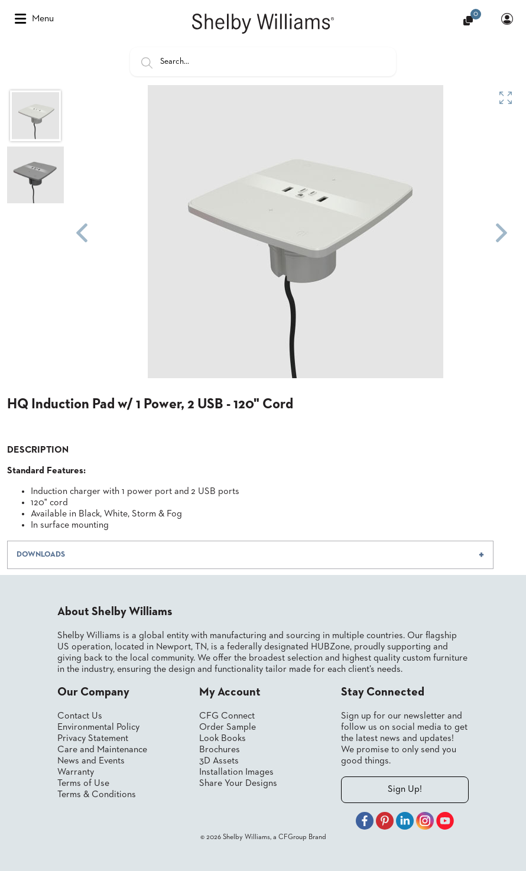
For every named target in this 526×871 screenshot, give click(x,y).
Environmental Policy (98, 727)
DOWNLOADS (41, 554)
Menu (34, 18)
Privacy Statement (92, 738)
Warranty (75, 772)
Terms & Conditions (96, 795)
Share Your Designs (238, 783)
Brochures (219, 750)
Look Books (222, 738)
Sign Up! (405, 789)
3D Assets (219, 761)
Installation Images (236, 772)
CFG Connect (227, 716)
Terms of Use (83, 783)
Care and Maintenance (102, 750)
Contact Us (79, 716)
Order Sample (227, 727)
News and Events (91, 761)
